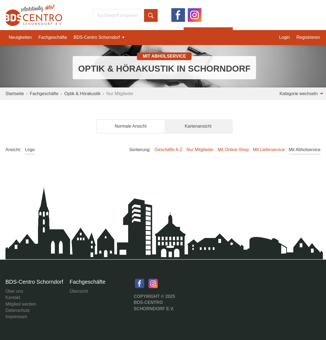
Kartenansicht (198, 126)
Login (284, 37)
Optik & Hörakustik (82, 93)
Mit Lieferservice (269, 149)
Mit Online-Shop (233, 149)
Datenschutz (17, 310)
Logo (30, 149)
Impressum (16, 316)
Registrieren (308, 37)
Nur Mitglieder (200, 149)
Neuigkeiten (20, 37)
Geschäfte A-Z (169, 149)
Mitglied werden (20, 304)
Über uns (14, 291)
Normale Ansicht (131, 126)
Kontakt (12, 297)
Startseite (14, 93)
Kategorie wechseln (301, 93)
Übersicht (79, 291)
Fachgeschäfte (53, 37)
